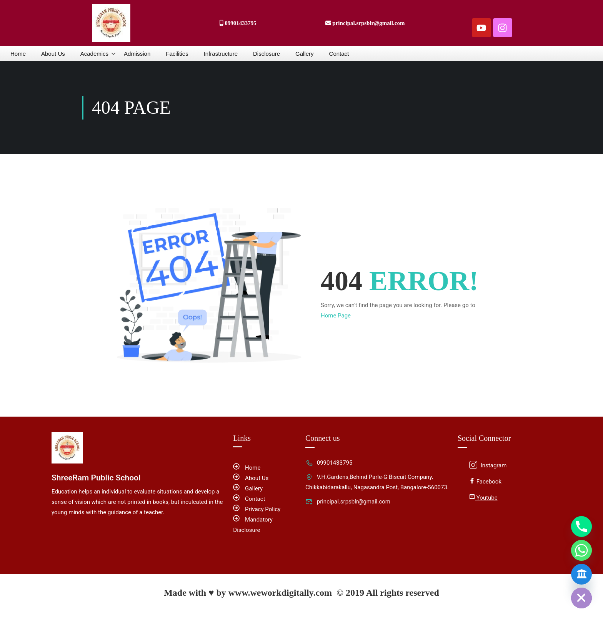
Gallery (304, 53)
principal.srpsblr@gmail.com (347, 501)
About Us (53, 53)
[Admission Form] (581, 574)
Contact (339, 53)
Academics (94, 53)
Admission (137, 53)
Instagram (487, 465)
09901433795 (328, 462)
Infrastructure (221, 53)
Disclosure (266, 53)
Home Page (336, 315)
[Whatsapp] (581, 550)
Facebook (485, 481)
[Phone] (581, 526)
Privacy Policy (256, 509)
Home (18, 53)
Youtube (483, 497)
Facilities (177, 53)
